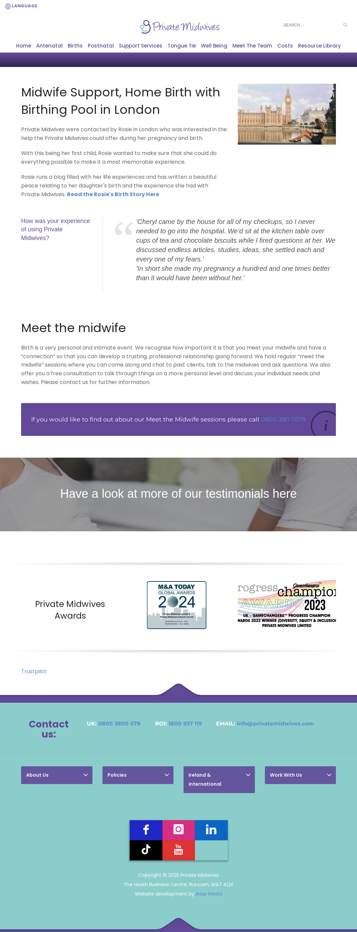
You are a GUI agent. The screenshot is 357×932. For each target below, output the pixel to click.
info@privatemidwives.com (275, 723)
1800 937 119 (185, 723)
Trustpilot (34, 671)
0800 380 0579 (283, 419)
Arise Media (209, 893)
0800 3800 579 (119, 723)
